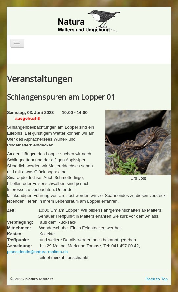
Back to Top (156, 279)
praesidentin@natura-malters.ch (37, 251)
